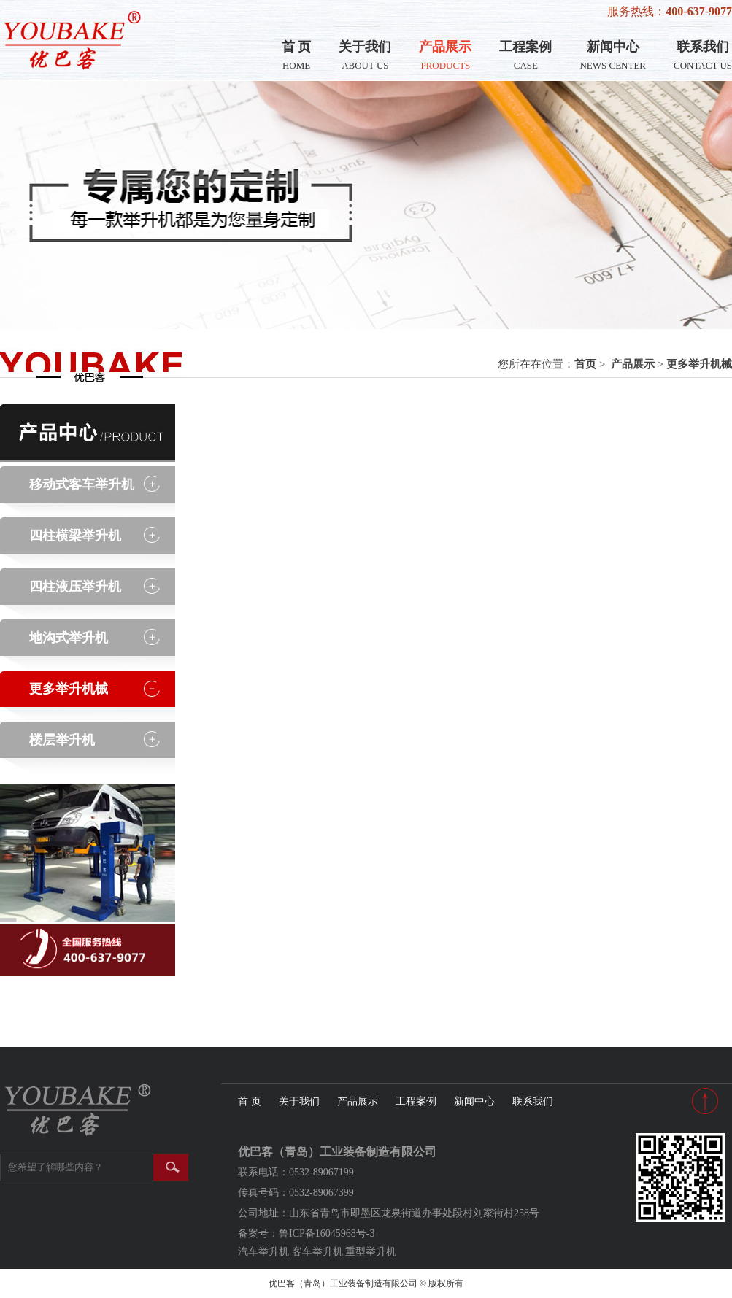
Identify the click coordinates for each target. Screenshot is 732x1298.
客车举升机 (317, 1251)
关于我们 (365, 55)
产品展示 (445, 55)
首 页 (297, 55)
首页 (585, 364)
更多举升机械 (699, 364)
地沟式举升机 (68, 637)
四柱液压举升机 (75, 586)
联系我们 (703, 55)
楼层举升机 (62, 740)
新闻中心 (612, 55)
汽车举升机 (263, 1251)
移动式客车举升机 (81, 484)
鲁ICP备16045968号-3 (326, 1233)
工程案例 (525, 55)
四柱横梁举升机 (75, 535)
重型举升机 (370, 1251)
